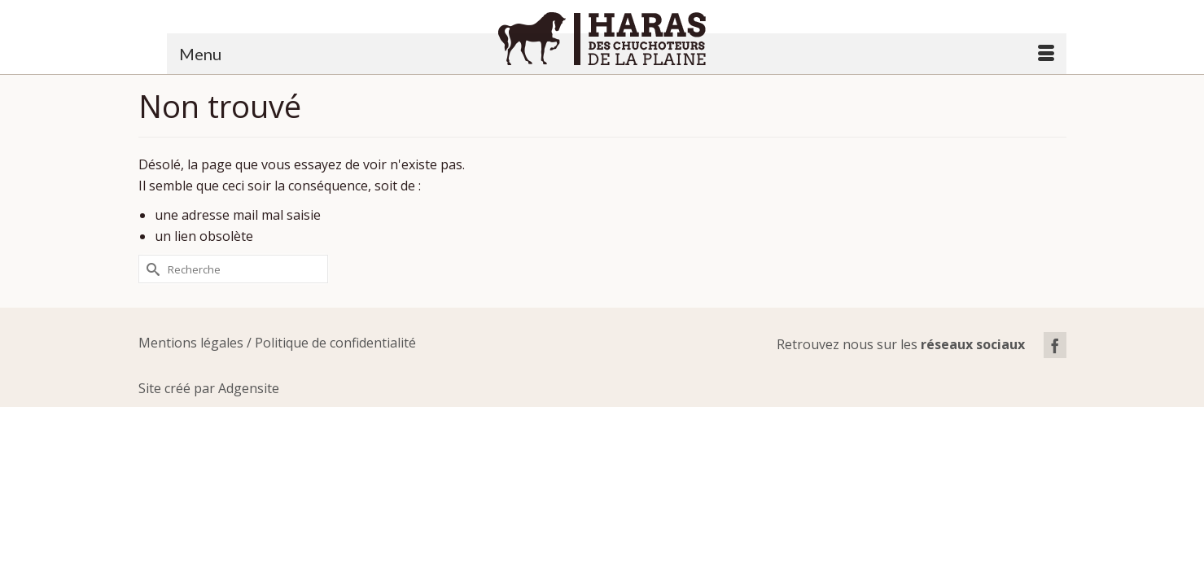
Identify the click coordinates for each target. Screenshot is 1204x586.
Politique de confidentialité (335, 380)
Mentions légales (190, 380)
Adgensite (248, 426)
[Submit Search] (150, 306)
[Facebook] (1055, 383)
